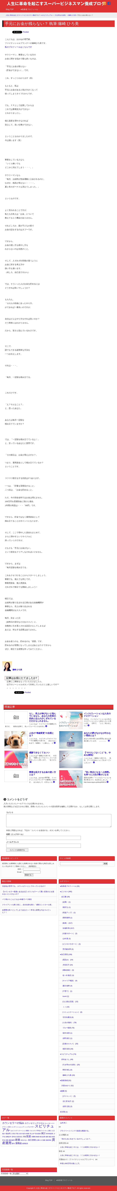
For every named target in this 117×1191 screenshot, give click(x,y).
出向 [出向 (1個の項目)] (20, 1133)
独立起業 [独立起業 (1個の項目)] (42, 1136)
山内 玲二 (63, 1123)
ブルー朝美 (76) (68, 1028)
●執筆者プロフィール (29, 9)
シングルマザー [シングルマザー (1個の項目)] (29, 1127)
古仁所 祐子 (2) (68, 1101)
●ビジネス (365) (66, 892)
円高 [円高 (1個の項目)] (17, 1133)
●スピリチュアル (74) (68, 1054)
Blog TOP (10, 9)
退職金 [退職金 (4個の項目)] (18, 1143)
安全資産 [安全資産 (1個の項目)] (38, 1133)
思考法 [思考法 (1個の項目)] (14, 1136)
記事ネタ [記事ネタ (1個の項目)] (39, 1140)
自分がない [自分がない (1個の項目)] (24, 1140)
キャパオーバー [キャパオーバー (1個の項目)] (50, 1123)
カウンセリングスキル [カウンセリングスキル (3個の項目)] (34, 1123)
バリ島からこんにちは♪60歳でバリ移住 (17, 899)
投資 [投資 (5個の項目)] (28, 1136)
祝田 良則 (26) (68, 1049)
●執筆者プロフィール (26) (70, 886)
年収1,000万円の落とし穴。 (70, 1163)
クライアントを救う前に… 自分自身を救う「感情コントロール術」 (27, 905)
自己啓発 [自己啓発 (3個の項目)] (32, 1140)
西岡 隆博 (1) (67, 918)
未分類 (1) (64, 1112)
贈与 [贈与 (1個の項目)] (13, 1143)
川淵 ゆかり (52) (67, 1086)
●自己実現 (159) (66, 954)
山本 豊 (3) (67, 939)
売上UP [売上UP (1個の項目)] (32, 1133)
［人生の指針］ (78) (68, 1022)
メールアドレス (12, 842)
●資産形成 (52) (65, 1080)
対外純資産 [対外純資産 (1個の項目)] (49, 1133)
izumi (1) (66, 996)
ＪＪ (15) (66, 1007)
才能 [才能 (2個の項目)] (24, 1137)
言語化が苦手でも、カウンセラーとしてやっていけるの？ (24, 886)
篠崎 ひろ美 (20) (69, 1075)
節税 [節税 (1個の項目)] (7, 1140)
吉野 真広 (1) (67, 1038)
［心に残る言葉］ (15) (69, 1002)
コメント (9, 812)
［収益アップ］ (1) (68, 912)
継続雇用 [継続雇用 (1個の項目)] (12, 1140)
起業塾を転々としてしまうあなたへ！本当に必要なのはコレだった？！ (26, 911)
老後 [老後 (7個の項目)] (17, 1139)
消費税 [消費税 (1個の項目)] (33, 1136)
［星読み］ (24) (67, 960)
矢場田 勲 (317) (68, 928)
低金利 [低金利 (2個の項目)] (8, 1133)
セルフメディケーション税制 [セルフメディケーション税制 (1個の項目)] (19, 1130)
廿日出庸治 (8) (68, 1017)
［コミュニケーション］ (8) (71, 1012)
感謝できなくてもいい (39, 752)
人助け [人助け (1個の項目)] (49, 1130)
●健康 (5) (63, 1091)
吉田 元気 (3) (67, 1106)
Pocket (26, 32)
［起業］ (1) (65, 902)
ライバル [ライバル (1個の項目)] (44, 1130)
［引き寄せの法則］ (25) (70, 1065)
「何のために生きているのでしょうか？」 (76, 1139)
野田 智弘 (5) (67, 1070)
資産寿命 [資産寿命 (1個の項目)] (48, 1140)
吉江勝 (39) (65, 897)
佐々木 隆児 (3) (68, 975)
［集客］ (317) (66, 923)
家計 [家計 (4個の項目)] (43, 1133)
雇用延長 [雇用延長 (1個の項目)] (25, 1143)
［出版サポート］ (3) (69, 933)
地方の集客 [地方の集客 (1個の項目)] (25, 1133)
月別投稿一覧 (6, 1173)
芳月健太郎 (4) (68, 949)
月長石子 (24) (68, 965)
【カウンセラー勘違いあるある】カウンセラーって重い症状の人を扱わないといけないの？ (28, 893)
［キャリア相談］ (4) (69, 981)
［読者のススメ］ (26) (69, 1044)
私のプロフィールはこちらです (18, 47)
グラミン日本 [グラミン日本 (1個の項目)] (6, 1127)
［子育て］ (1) (66, 991)
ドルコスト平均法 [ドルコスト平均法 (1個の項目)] (35, 1130)
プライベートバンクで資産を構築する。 (75, 1131)
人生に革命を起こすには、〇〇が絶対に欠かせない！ (80, 1147)
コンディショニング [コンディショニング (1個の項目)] (17, 1127)
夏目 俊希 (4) (67, 986)
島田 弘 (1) (67, 907)
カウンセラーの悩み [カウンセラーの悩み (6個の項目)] (13, 1123)
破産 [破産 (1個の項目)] (47, 1136)
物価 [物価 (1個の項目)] (37, 1136)
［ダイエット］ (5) (68, 1096)
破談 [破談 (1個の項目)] (50, 1136)
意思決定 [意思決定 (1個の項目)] (19, 1136)
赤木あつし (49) (67, 1059)
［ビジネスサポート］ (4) (71, 944)
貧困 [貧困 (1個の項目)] (43, 1140)
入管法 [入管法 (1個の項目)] (13, 1133)
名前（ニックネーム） (15, 834)
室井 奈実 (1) (67, 1033)
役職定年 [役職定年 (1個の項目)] (8, 1136)
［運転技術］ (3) (67, 970)
